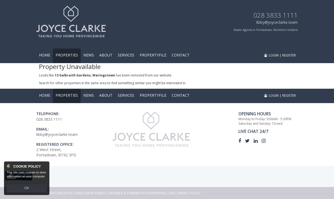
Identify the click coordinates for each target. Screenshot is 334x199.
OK (27, 188)
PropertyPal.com (160, 193)
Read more (14, 181)
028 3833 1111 (275, 15)
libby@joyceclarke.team (277, 22)
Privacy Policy (189, 193)
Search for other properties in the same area (73, 83)
